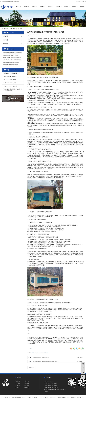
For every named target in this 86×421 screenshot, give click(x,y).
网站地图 (78, 1)
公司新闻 (5, 36)
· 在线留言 (26, 385)
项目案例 (58, 6)
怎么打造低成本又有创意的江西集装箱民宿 (13, 59)
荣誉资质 (50, 6)
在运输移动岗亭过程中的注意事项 (11, 55)
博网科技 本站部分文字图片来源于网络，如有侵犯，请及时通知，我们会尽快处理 (66, 397)
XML (85, 1)
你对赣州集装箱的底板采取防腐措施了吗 (13, 52)
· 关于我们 (17, 383)
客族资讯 (74, 6)
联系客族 (82, 6)
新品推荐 (34, 6)
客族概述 (42, 6)
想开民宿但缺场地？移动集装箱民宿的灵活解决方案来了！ (46, 361)
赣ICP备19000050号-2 (26, 397)
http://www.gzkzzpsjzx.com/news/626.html (40, 352)
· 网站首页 (17, 381)
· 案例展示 (17, 387)
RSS (82, 1)
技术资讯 (5, 43)
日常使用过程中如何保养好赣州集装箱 (12, 57)
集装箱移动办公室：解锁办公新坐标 (41, 357)
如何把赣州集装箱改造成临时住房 (11, 62)
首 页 (11, 28)
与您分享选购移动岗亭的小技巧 (11, 64)
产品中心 (26, 6)
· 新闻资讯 (26, 381)
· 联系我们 (26, 387)
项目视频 (66, 6)
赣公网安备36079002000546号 (38, 397)
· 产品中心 (17, 385)
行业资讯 (20, 28)
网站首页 (18, 6)
